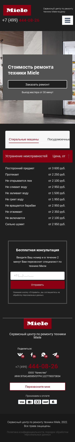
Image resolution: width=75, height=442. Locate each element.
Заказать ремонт (37, 84)
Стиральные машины (24, 139)
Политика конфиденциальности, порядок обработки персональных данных (37, 433)
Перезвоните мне (37, 386)
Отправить (37, 284)
